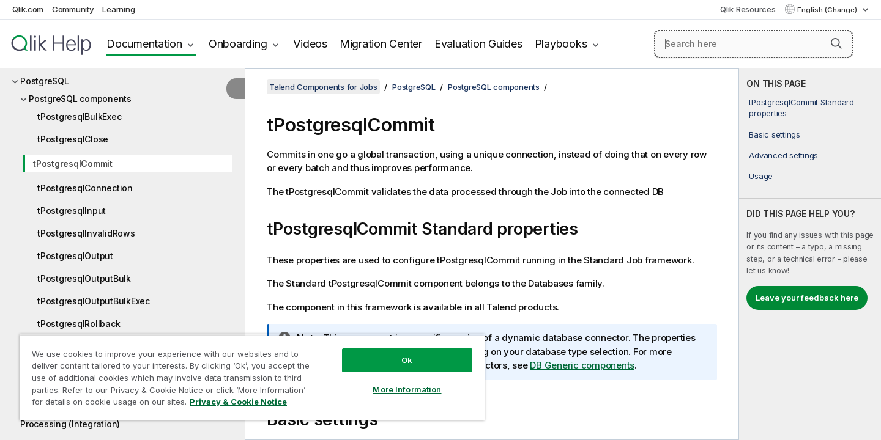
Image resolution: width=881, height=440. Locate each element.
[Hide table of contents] (235, 88)
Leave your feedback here (807, 297)
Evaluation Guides (478, 43)
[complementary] (810, 254)
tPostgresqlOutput (75, 256)
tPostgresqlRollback (78, 323)
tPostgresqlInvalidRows (86, 233)
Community (73, 9)
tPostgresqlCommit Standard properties (801, 107)
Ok (406, 360)
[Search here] (753, 44)
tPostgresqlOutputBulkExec (93, 301)
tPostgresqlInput (71, 210)
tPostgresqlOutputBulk (84, 278)
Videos (310, 43)
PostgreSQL (44, 81)
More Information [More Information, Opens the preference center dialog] (407, 389)
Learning (118, 9)
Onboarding (238, 43)
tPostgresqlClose (72, 139)
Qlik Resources (748, 9)
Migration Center (381, 43)
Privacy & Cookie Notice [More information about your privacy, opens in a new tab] (238, 401)
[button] (836, 43)
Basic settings (774, 134)
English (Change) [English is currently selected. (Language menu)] (828, 10)
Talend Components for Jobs (323, 87)
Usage (761, 176)
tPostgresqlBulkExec (79, 116)
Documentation (144, 43)
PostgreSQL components (80, 99)
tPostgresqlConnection (85, 188)
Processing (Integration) (70, 424)
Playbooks (561, 43)
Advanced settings (783, 155)
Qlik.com (27, 9)
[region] (252, 377)
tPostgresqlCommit (73, 163)
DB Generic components (582, 365)
